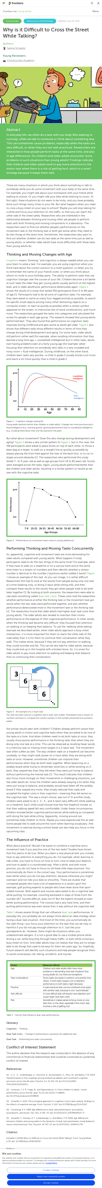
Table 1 (10, 912)
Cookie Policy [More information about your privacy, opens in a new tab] (51, 1164)
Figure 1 (83, 286)
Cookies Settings (51, 1171)
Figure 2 (19, 442)
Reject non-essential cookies (51, 1177)
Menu (95, 11)
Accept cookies (51, 1184)
